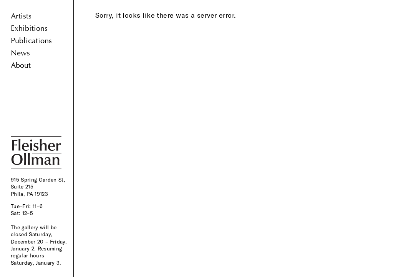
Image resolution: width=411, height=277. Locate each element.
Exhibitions (29, 28)
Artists (21, 16)
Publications (31, 40)
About (21, 65)
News (20, 53)
